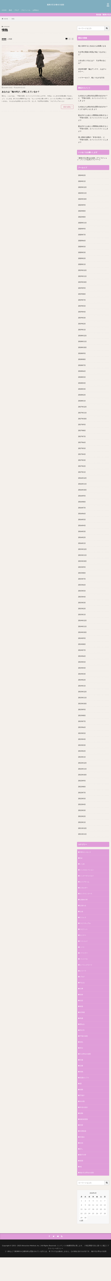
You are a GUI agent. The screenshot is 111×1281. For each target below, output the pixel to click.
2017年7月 (82, 443)
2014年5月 (82, 674)
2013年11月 (82, 710)
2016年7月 (82, 516)
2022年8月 (82, 218)
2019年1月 (82, 333)
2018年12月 (82, 339)
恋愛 (81, 1087)
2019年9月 (82, 291)
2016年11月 (82, 491)
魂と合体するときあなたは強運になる (92, 46)
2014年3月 (82, 686)
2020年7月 (82, 236)
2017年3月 (82, 467)
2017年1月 (82, 479)
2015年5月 (82, 601)
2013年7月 (82, 734)
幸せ (81, 1069)
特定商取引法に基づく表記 (96, 1269)
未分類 (82, 1123)
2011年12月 (82, 844)
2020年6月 (82, 242)
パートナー (84, 971)
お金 (81, 929)
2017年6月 (82, 449)
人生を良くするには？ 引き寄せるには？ (92, 61)
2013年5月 (82, 747)
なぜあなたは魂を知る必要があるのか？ (93, 96)
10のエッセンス (86, 868)
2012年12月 (82, 777)
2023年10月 (82, 200)
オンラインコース (86, 911)
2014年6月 (82, 668)
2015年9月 (82, 576)
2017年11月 (82, 418)
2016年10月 (82, 497)
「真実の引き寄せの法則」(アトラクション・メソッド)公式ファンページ (92, 159)
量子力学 (83, 1178)
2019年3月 (82, 321)
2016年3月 (82, 540)
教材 (10, 10)
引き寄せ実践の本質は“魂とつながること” (92, 53)
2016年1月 (82, 552)
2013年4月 (82, 753)
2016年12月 (82, 485)
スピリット (84, 947)
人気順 (10, 39)
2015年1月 (82, 625)
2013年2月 (82, 765)
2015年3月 (82, 613)
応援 (81, 1081)
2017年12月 (82, 412)
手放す (82, 1117)
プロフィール (27, 10)
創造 (81, 1026)
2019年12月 (82, 273)
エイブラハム (85, 898)
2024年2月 (82, 175)
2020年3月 (82, 254)
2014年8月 (82, 655)
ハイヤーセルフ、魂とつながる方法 (91, 78)
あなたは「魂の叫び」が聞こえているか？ (29, 91)
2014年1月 (82, 698)
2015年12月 (82, 558)
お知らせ (83, 923)
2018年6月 (82, 376)
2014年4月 (82, 680)
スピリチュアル (85, 941)
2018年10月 (82, 352)
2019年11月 (82, 279)
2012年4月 (82, 820)
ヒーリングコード (86, 983)
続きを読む (67, 107)
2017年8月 (82, 437)
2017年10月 (82, 425)
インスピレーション (87, 886)
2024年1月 (82, 182)
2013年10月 (82, 716)
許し (81, 1172)
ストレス (83, 935)
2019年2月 (82, 327)
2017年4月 (82, 461)
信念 (81, 1020)
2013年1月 (82, 771)
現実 (81, 1147)
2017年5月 (82, 455)
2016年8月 (82, 510)
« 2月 (81, 1244)
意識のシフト (85, 1099)
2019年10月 (82, 285)
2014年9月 (82, 649)
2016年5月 (82, 528)
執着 (81, 1038)
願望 (81, 1184)
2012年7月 (82, 807)
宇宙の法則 (84, 1056)
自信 (81, 1166)
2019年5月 (82, 309)
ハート (82, 965)
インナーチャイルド (87, 892)
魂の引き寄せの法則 (87, 1196)
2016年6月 (82, 522)
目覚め (82, 1160)
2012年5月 (82, 813)
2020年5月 (82, 248)
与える (82, 1002)
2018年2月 (82, 400)
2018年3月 (82, 394)
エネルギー (84, 904)
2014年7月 (82, 662)
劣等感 (82, 1032)
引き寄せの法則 (85, 1075)
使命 (81, 1014)
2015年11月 (82, 564)
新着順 (4, 39)
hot (81, 874)
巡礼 (81, 1062)
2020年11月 (82, 224)
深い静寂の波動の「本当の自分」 (90, 137)
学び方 (82, 1050)
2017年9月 (82, 431)
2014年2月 (82, 692)
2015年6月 (82, 595)
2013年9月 (82, 722)
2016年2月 (82, 546)
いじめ (82, 880)
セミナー (83, 953)
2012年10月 (82, 789)
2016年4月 (82, 534)
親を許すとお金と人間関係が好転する (92, 115)
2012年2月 (82, 832)
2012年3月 (82, 826)
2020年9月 (82, 230)
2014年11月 (82, 637)
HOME (4, 10)
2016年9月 (82, 504)
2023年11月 (82, 194)
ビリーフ (83, 990)
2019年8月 (82, 297)
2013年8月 (82, 728)
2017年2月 (82, 473)
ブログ (17, 10)
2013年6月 (82, 741)
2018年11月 (82, 346)
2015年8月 (82, 583)
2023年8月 (82, 212)
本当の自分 (84, 1129)
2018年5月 (82, 382)
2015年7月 (82, 589)
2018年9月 (82, 358)
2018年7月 (82, 370)
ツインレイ (84, 959)
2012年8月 (82, 801)
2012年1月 (82, 838)
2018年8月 (82, 364)
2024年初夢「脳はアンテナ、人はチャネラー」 (92, 70)
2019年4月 (82, 315)
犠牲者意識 (84, 1141)
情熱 (13, 19)
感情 (81, 1111)
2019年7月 (82, 303)
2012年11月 (82, 783)
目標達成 (83, 1154)
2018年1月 (82, 406)
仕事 (81, 1008)
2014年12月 (82, 631)
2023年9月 (82, 206)
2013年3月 (82, 759)
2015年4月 (82, 607)
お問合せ (37, 10)
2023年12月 (82, 188)
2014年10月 (82, 643)
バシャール (84, 977)
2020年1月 (82, 267)
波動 (81, 1135)
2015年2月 (82, 619)
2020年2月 (82, 261)
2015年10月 (82, 570)
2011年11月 (82, 850)
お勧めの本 (84, 917)
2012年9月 (82, 795)
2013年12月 (82, 704)
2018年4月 (82, 388)
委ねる (82, 1044)
